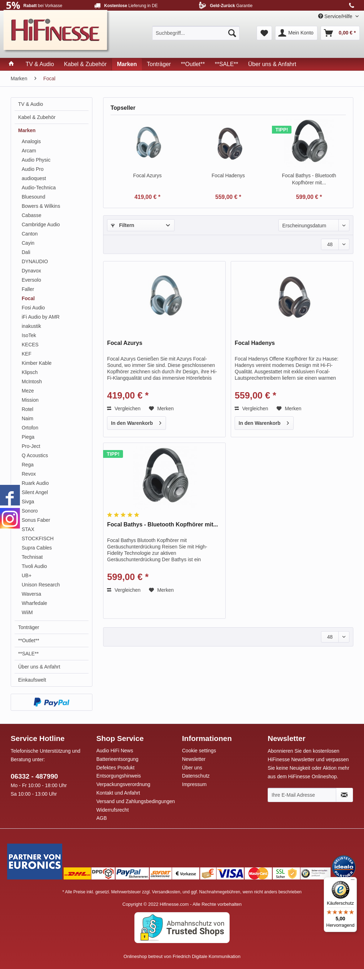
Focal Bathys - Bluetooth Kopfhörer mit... (309, 179)
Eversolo (31, 280)
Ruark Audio (35, 483)
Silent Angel (35, 492)
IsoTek (29, 335)
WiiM (27, 612)
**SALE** (28, 653)
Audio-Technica (39, 187)
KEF (26, 354)
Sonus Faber (36, 520)
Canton (30, 234)
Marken (27, 130)
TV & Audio (30, 104)
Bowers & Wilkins (41, 206)
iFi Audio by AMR (41, 317)
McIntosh (32, 381)
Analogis (31, 141)
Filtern (122, 225)
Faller (28, 289)
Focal (28, 298)
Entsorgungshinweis (118, 776)
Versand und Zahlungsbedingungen (135, 801)
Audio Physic (36, 160)
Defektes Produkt (115, 767)
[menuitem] (196, 33)
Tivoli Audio (34, 566)
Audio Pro (32, 169)
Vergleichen (123, 408)
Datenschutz (196, 776)
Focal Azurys (147, 175)
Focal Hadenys (228, 175)
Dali (26, 252)
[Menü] (352, 881)
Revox (29, 474)
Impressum (194, 784)
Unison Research (41, 585)
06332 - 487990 (34, 776)
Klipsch (30, 372)
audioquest (34, 178)
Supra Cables (37, 548)
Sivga (28, 501)
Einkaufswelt (32, 680)
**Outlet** (28, 640)
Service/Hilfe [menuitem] (336, 16)
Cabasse (31, 215)
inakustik (31, 326)
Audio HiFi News (114, 750)
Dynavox (31, 271)
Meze (28, 391)
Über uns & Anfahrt (39, 667)
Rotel (27, 409)
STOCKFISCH (38, 538)
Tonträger (28, 627)
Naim (27, 418)
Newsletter (193, 759)
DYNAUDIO (35, 261)
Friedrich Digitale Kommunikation (207, 956)
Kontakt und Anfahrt (118, 793)
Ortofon (30, 428)
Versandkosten (166, 891)
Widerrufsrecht (112, 810)
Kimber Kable (37, 363)
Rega (27, 464)
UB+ (27, 575)
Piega (28, 437)
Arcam (29, 150)
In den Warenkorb (136, 421)
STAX (28, 529)
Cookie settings (199, 750)
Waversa (31, 594)
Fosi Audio (33, 307)
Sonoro (30, 511)
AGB (101, 818)
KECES (30, 344)
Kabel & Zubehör (36, 117)
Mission (30, 400)
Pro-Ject (31, 446)
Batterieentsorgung (117, 759)
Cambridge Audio (41, 224)
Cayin (28, 243)
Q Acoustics (35, 455)
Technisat (32, 557)
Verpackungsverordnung (123, 784)
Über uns (192, 767)
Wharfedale (34, 603)
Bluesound (33, 197)
